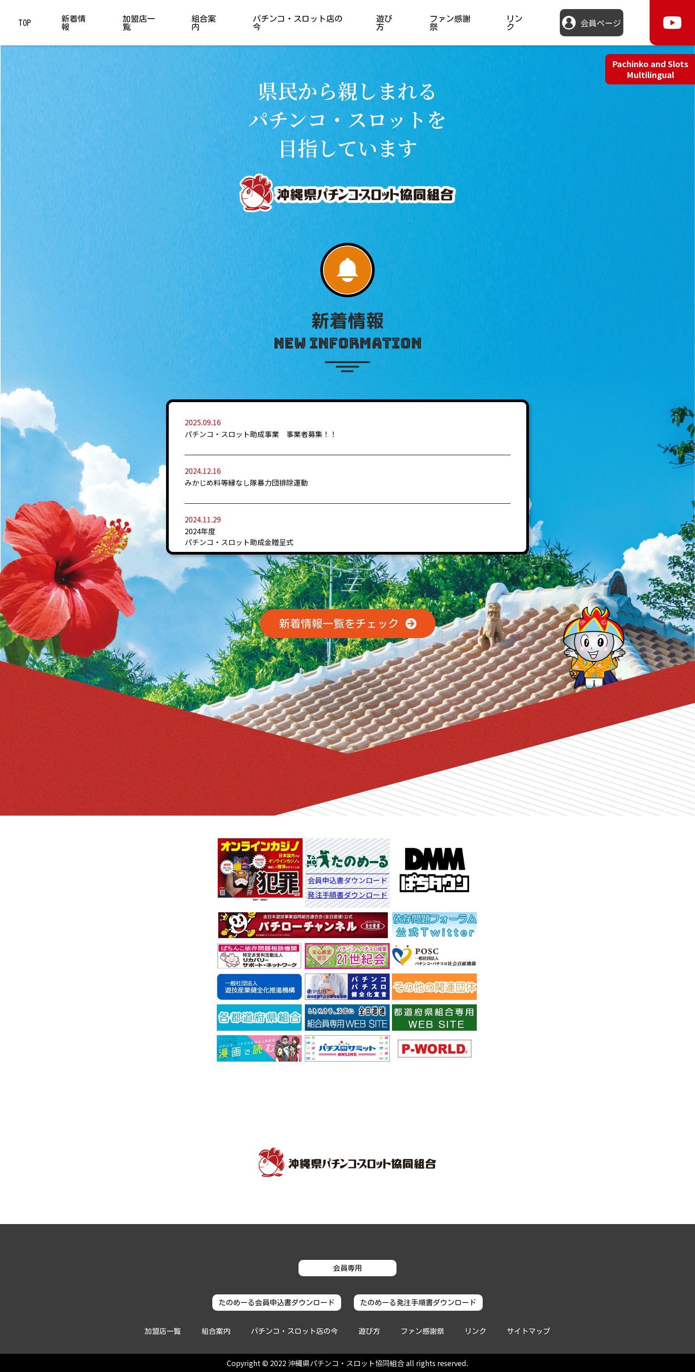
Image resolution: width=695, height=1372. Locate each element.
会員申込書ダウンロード (347, 880)
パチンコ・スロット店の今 (298, 23)
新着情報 (73, 23)
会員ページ (600, 23)
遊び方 (384, 23)
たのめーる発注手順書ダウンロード (418, 1302)
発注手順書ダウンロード (347, 895)
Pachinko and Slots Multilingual (650, 69)
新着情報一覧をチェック (339, 623)
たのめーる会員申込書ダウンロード (277, 1302)
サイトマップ (528, 1331)
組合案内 (203, 23)
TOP (24, 23)
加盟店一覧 (138, 23)
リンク (514, 23)
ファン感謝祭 (450, 23)
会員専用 (347, 1268)
